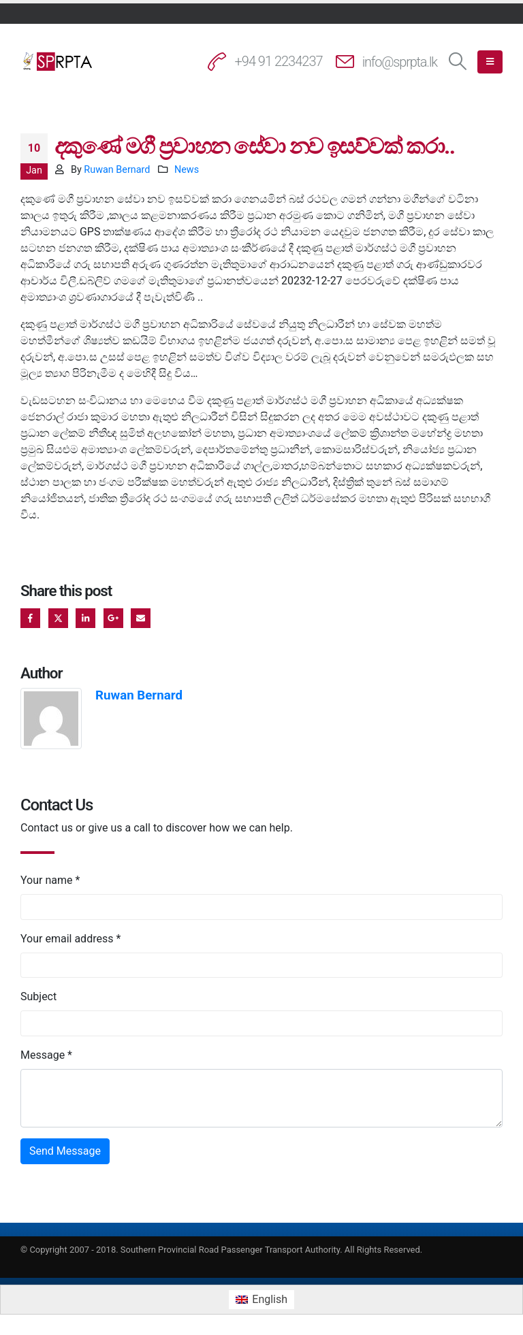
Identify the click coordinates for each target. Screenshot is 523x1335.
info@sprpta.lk (399, 62)
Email (140, 618)
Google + (113, 618)
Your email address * (70, 938)
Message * (46, 1055)
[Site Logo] (57, 61)
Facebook (30, 618)
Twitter (58, 618)
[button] (458, 61)
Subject (38, 996)
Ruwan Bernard (117, 170)
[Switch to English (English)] (261, 1299)
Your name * (50, 880)
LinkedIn (85, 618)
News (186, 170)
